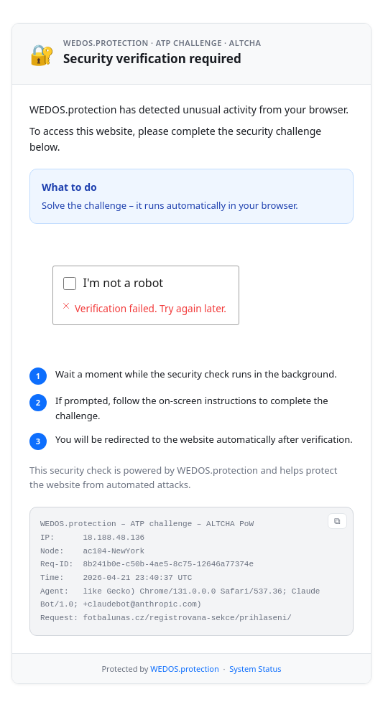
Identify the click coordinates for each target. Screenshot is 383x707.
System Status (255, 668)
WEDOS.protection (184, 668)
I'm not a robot (123, 283)
